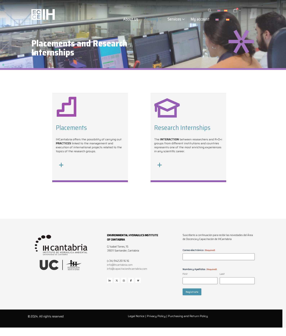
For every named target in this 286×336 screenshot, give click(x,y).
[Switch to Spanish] (225, 10)
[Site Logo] (43, 14)
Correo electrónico (199, 250)
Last (222, 274)
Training (151, 19)
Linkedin (109, 280)
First (185, 274)
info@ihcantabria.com (120, 265)
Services (174, 19)
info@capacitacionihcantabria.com (127, 269)
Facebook (131, 280)
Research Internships (182, 128)
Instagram (123, 280)
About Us (130, 19)
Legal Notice (136, 316)
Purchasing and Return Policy (188, 316)
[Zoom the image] (66, 98)
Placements (71, 128)
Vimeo (138, 280)
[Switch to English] (218, 10)
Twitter (116, 280)
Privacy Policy (156, 316)
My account (200, 19)
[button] (210, 10)
